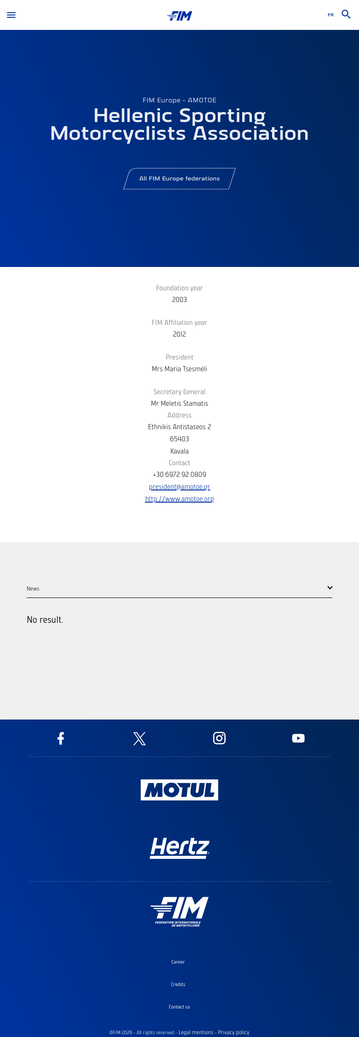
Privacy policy (233, 1032)
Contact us (179, 1006)
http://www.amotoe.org (179, 498)
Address (179, 414)
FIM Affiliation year (180, 322)
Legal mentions (196, 1032)
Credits (178, 984)
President (179, 356)
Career (178, 961)
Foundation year (179, 287)
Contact (180, 462)
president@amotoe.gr (179, 486)
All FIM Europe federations (179, 181)
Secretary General (179, 391)
